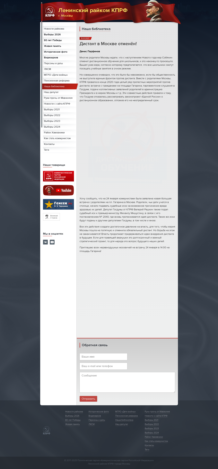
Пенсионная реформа (56, 80)
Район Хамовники (54, 132)
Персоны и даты (53, 63)
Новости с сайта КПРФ (57, 103)
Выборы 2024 (52, 126)
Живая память (52, 46)
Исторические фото (55, 51)
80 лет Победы (53, 40)
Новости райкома (54, 28)
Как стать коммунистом (57, 138)
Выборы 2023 (52, 121)
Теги (46, 149)
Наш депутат (51, 92)
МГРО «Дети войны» (56, 74)
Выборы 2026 (52, 34)
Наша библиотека (54, 86)
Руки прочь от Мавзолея (58, 98)
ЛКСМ (47, 69)
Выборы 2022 (52, 115)
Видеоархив (51, 57)
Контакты (49, 144)
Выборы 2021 (52, 109)
